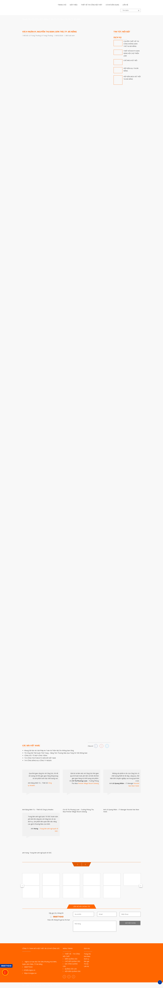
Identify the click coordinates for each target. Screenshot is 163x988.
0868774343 (58, 916)
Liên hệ (125, 5)
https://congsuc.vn (29, 973)
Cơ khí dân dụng (112, 5)
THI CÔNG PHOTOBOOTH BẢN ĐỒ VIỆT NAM (40, 758)
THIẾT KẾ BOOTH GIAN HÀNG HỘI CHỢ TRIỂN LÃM (131, 53)
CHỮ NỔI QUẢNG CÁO (71, 961)
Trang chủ (62, 5)
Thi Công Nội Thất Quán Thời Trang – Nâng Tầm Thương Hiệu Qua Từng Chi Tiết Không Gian (55, 753)
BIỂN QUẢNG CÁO (70, 959)
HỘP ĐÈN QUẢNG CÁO (71, 971)
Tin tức (35, 19)
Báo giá (86, 961)
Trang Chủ (26, 19)
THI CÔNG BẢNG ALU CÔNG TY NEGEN (37, 760)
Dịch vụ (86, 959)
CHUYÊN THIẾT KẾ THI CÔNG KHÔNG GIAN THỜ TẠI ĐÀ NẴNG (131, 43)
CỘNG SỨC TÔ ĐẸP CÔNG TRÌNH (35, 755)
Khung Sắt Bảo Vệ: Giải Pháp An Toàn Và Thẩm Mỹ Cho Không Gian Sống (49, 750)
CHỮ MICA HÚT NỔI (130, 60)
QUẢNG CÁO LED (70, 969)
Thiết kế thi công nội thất (91, 5)
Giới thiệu (73, 5)
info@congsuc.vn (28, 970)
